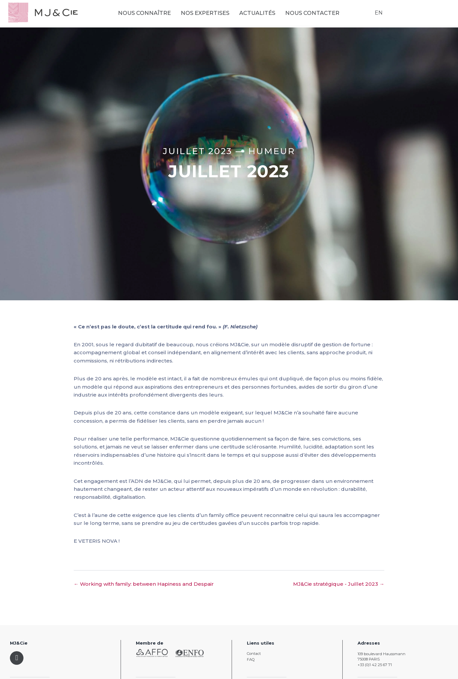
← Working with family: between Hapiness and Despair (144, 584)
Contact (254, 653)
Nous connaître (151, 15)
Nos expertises (211, 15)
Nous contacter (319, 15)
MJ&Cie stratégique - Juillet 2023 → (338, 584)
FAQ (250, 659)
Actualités (264, 15)
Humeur (271, 151)
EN (377, 14)
